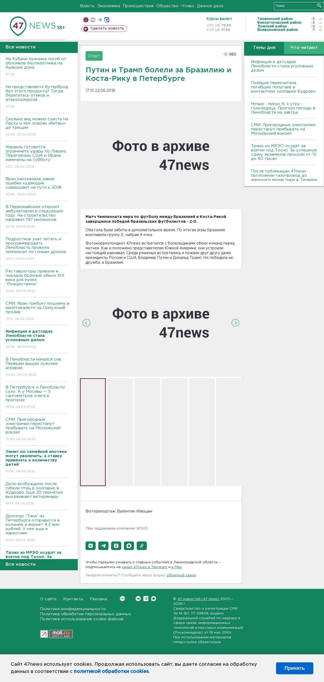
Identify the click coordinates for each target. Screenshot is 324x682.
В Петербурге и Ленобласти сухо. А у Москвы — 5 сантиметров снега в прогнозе (37, 397)
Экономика (109, 6)
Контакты (73, 599)
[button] (91, 546)
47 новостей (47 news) (198, 599)
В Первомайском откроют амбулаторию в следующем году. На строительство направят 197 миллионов (37, 217)
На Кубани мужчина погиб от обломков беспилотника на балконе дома (37, 67)
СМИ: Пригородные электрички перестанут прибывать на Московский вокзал (37, 429)
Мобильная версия (85, 19)
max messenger (106, 19)
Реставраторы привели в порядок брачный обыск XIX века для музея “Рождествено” (37, 281)
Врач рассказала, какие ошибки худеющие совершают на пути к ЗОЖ (37, 187)
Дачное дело (210, 6)
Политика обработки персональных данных (85, 614)
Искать (319, 5)
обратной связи (181, 575)
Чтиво (187, 6)
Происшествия (138, 6)
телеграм (99, 19)
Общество (167, 6)
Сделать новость (107, 28)
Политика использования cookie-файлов (82, 619)
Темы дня (264, 48)
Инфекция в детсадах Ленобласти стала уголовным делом (282, 66)
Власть (87, 6)
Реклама (98, 599)
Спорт (94, 56)
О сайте (48, 599)
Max (153, 598)
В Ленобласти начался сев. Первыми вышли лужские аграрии (37, 367)
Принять (295, 668)
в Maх (177, 567)
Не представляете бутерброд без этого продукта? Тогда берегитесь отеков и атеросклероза (37, 97)
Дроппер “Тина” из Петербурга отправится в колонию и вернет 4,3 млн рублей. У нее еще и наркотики (37, 528)
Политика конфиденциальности (73, 609)
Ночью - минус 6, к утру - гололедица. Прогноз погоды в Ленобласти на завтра (283, 108)
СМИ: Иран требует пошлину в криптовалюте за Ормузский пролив (37, 311)
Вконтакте (122, 598)
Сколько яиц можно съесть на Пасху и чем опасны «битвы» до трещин (37, 127)
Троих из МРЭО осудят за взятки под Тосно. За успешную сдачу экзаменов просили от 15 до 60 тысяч (284, 152)
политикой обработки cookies (111, 671)
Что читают (304, 48)
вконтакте (92, 19)
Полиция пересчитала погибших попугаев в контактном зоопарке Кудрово (283, 87)
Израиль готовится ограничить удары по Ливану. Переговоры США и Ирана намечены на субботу (37, 157)
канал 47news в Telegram (144, 567)
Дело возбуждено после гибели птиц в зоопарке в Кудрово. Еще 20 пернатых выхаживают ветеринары (37, 494)
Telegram (145, 598)
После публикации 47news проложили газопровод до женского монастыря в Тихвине (284, 175)
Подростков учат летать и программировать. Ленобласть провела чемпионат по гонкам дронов (37, 249)
